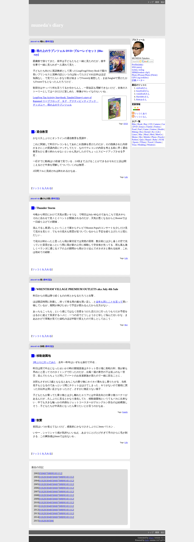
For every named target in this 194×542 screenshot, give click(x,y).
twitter (134, 70)
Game (145, 129)
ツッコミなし (139, 116)
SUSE (161, 139)
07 (46, 473)
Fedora (157, 126)
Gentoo (153, 129)
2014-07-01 (35, 41)
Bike (134, 124)
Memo (135, 137)
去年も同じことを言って (109, 301)
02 (43, 477)
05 (40, 473)
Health (161, 129)
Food (134, 129)
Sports (135, 142)
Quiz (142, 139)
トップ (151, 2)
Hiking (135, 132)
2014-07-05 (35, 346)
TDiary (143, 142)
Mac (140, 134)
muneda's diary (47, 25)
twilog (141, 70)
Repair (148, 139)
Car (163, 124)
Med (152, 134)
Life (126, 177)
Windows (151, 145)
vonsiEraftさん (143, 94)
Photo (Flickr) (151, 75)
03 (46, 477)
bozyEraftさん (142, 91)
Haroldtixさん (142, 96)
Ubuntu (158, 142)
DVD (126, 124)
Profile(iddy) (137, 64)
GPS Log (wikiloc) (140, 77)
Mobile (147, 137)
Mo (140, 137)
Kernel (147, 132)
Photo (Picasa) (138, 75)
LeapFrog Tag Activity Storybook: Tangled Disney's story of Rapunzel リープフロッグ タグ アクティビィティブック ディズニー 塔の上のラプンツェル (65, 101)
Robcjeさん (141, 99)
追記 (163, 2)
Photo (154, 137)
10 (55, 473)
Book (139, 124)
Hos (141, 132)
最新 (157, 2)
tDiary (151, 538)
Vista (134, 145)
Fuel (140, 129)
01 (40, 477)
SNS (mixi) (137, 67)
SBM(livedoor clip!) (141, 72)
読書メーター (138, 80)
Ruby (155, 139)
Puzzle (161, 137)
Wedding (142, 145)
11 (58, 473)
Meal (146, 134)
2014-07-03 (35, 198)
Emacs (142, 126)
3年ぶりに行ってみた (44, 362)
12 (60, 473)
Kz (153, 132)
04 (49, 477)
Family (125, 412)
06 (43, 473)
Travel (150, 142)
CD (150, 124)
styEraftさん (141, 88)
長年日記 (49, 41)
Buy (126, 325)
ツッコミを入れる (42, 188)
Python (135, 139)
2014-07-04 (35, 280)
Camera (157, 124)
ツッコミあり (139, 113)
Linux (134, 134)
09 (52, 473)
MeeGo (159, 134)
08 (49, 473)
